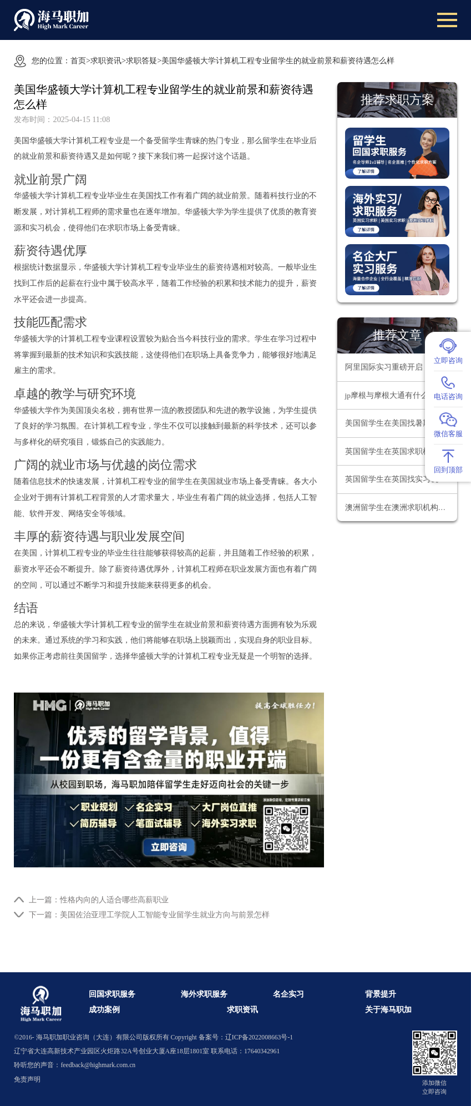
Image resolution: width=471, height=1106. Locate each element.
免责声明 (27, 1079)
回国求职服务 (112, 993)
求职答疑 (141, 60)
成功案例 (104, 1009)
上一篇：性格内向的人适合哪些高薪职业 (99, 899)
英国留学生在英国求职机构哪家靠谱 (401, 451)
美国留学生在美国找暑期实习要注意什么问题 (401, 423)
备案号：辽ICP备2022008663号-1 (246, 1037)
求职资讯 (105, 60)
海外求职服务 (204, 993)
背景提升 (380, 993)
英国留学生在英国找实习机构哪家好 (401, 479)
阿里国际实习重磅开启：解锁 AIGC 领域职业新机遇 (401, 367)
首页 (78, 60)
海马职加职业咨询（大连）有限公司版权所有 (102, 1037)
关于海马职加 (388, 1009)
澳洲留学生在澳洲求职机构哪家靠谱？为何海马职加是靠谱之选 (401, 507)
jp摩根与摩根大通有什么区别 (394, 395)
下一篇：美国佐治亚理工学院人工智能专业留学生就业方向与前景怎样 (149, 914)
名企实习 (288, 993)
